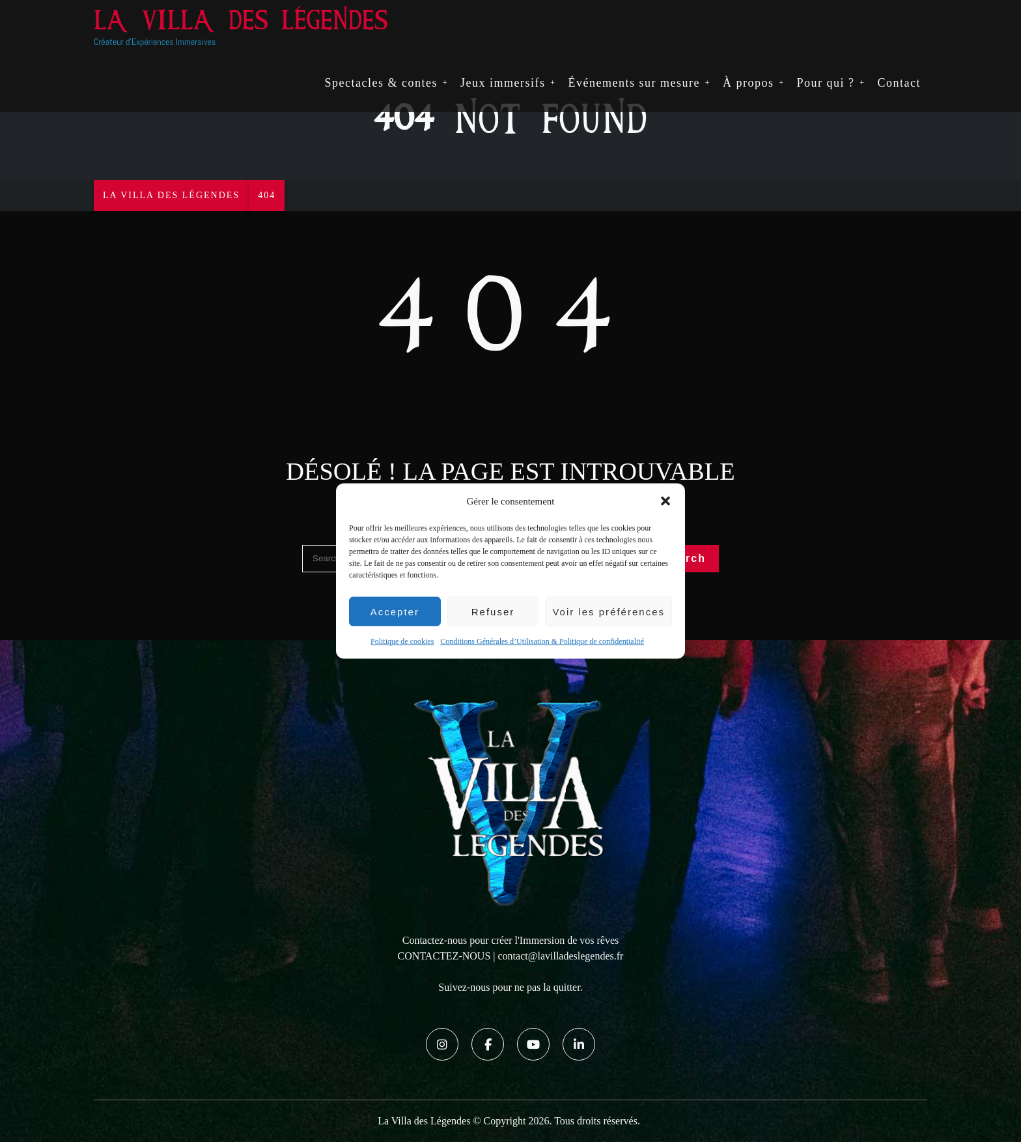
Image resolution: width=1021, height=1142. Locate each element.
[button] (665, 501)
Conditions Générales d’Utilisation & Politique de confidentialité (542, 641)
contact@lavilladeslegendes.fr (561, 955)
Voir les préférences (608, 611)
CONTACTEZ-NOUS (444, 955)
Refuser (493, 611)
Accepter (395, 611)
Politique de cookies (402, 641)
